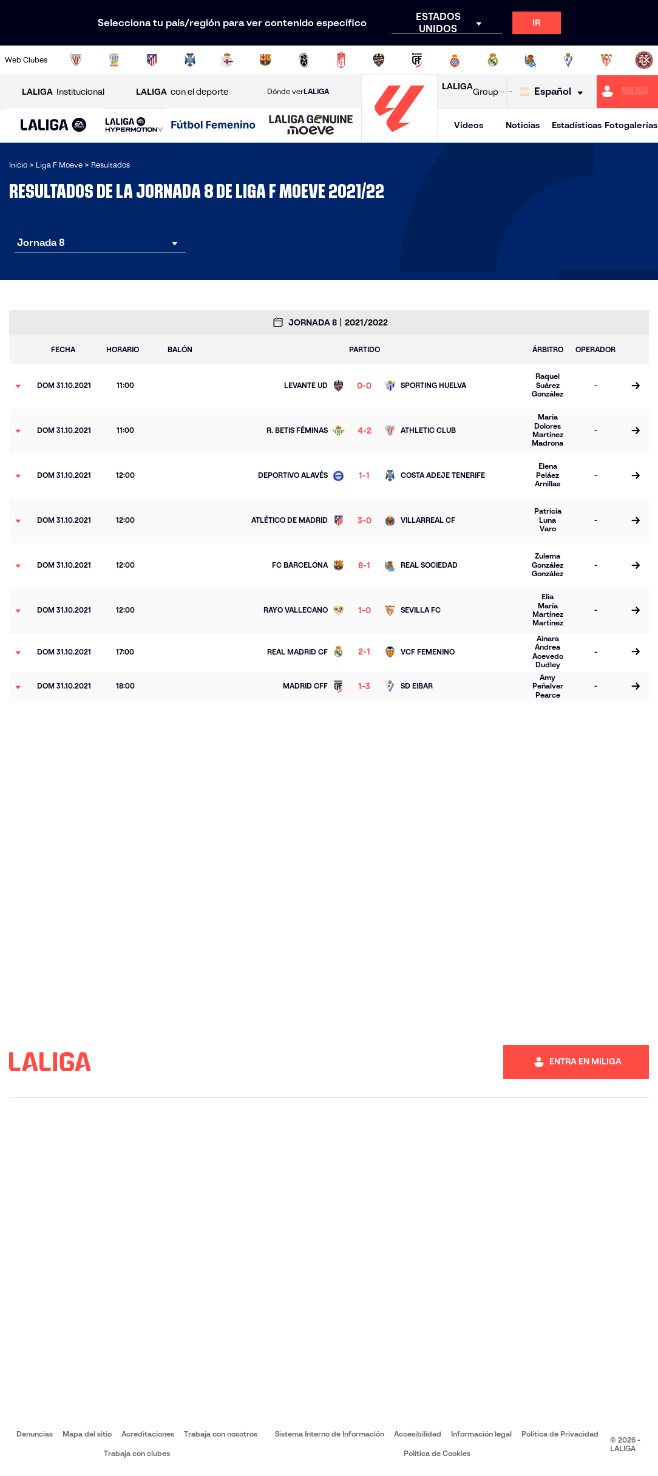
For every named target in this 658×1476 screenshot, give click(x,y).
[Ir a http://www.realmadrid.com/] (493, 60)
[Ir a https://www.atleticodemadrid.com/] (152, 60)
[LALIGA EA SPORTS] (54, 125)
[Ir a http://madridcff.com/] (417, 60)
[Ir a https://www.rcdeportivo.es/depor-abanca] (228, 60)
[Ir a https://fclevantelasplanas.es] (303, 60)
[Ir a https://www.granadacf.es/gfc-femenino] (341, 60)
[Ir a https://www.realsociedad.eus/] (530, 60)
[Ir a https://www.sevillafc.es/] (606, 60)
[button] (54, 125)
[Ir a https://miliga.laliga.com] (627, 91)
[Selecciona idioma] (554, 92)
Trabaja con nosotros (220, 1434)
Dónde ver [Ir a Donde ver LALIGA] (298, 91)
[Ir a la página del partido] (635, 386)
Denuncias (34, 1434)
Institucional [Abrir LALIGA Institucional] (63, 92)
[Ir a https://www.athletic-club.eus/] (76, 60)
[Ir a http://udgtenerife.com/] (190, 60)
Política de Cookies (437, 1453)
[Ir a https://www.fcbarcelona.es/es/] (265, 60)
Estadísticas (577, 125)
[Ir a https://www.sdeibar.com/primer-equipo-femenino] (568, 60)
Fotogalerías (631, 125)
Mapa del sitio (87, 1434)
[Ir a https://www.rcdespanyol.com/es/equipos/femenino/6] (455, 60)
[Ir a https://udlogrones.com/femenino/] (644, 60)
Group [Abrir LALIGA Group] (470, 91)
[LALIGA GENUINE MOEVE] (311, 125)
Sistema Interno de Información (329, 1434)
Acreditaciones (147, 1434)
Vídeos (468, 125)
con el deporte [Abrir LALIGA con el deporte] (182, 92)
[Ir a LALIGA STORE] (505, 91)
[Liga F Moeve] (213, 125)
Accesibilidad (417, 1434)
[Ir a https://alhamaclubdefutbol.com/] (114, 60)
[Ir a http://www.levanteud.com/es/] (379, 60)
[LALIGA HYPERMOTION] (134, 125)
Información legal (481, 1434)
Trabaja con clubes (137, 1453)
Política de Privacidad (560, 1434)
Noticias (523, 125)
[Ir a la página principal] (399, 137)
